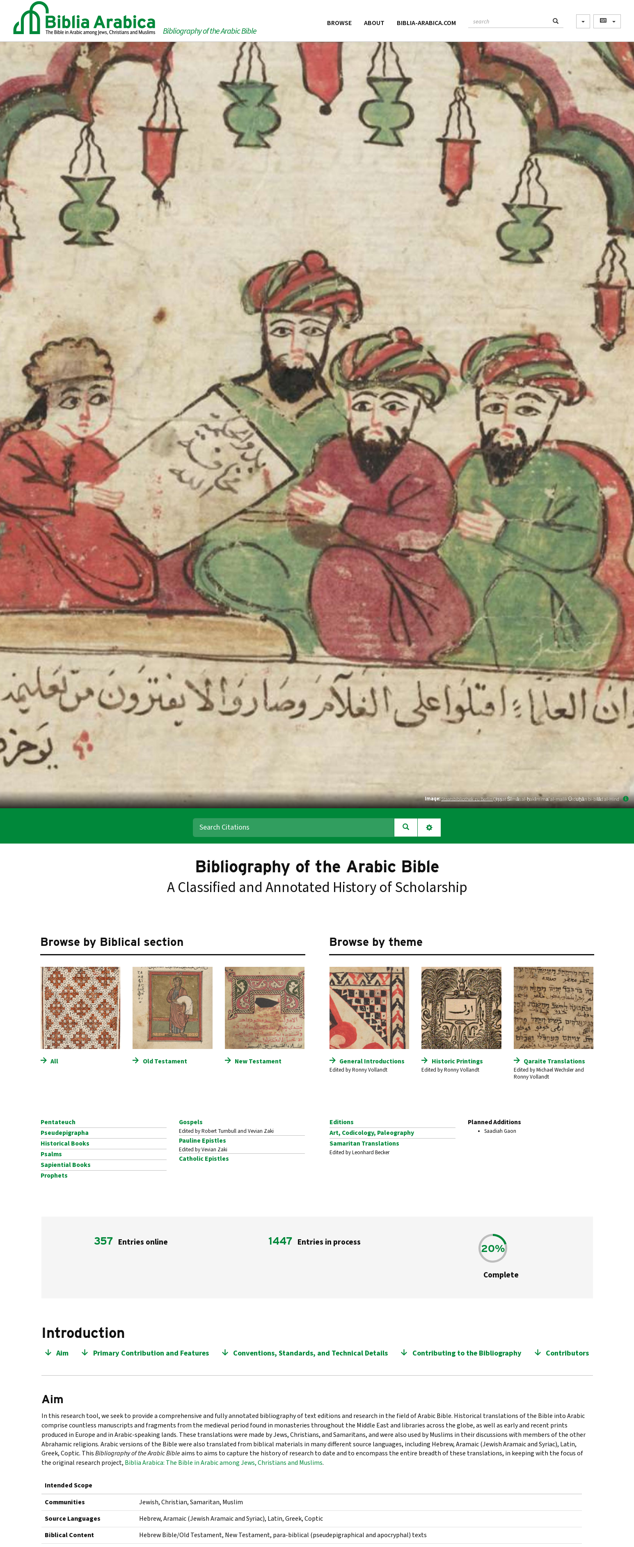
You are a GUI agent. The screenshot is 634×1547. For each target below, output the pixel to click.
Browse (339, 23)
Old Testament (165, 1061)
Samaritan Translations (364, 1143)
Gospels (191, 1122)
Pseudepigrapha (65, 1132)
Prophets (54, 1175)
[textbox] (508, 21)
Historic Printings (457, 1061)
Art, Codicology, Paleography (372, 1132)
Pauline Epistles (202, 1140)
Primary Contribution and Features (151, 1353)
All (54, 1061)
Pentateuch (58, 1122)
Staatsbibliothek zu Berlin (467, 798)
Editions (342, 1122)
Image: (432, 798)
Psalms (51, 1154)
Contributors (567, 1353)
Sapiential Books (66, 1164)
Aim (62, 1353)
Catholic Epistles (204, 1158)
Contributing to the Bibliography (467, 1353)
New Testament (258, 1061)
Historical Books (65, 1143)
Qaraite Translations (554, 1061)
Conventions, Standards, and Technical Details (310, 1353)
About (374, 23)
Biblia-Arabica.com (426, 23)
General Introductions (372, 1061)
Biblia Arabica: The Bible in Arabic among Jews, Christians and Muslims (224, 1462)
